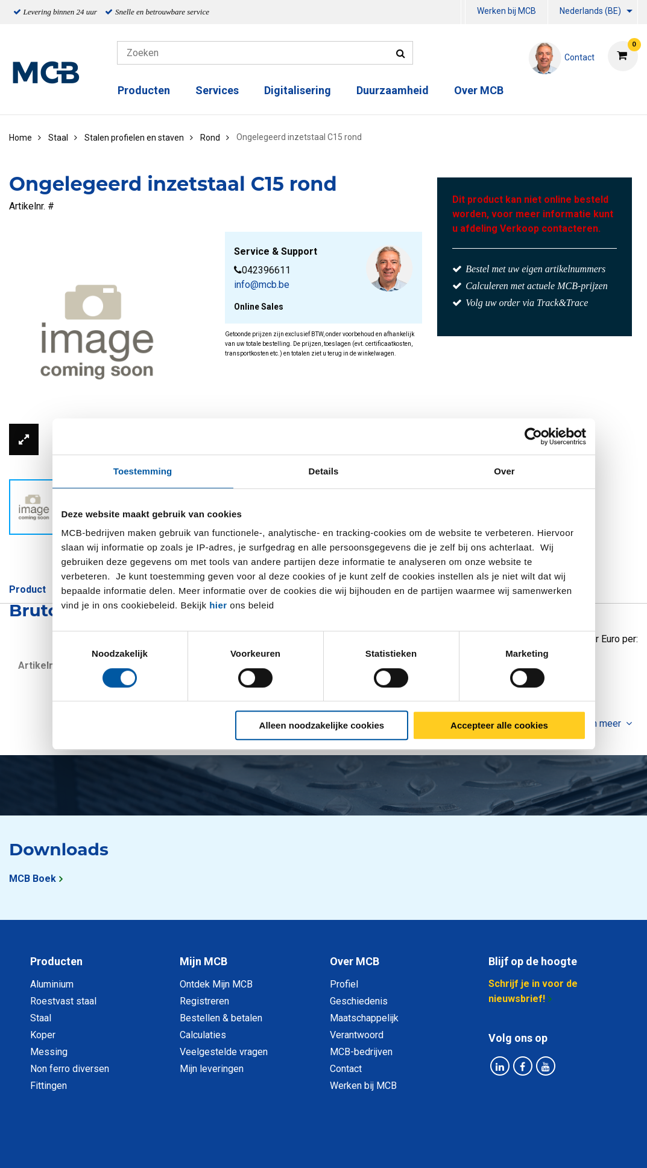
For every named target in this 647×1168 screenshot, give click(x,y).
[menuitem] (463, 12)
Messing (49, 1052)
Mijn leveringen (212, 1068)
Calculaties (203, 1035)
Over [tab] (504, 471)
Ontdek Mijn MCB (216, 984)
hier (218, 605)
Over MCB (478, 90)
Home (20, 137)
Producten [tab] (56, 961)
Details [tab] (324, 471)
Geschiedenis (359, 1001)
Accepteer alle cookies (499, 725)
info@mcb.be (261, 284)
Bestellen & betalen (221, 1018)
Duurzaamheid (392, 90)
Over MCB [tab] (354, 961)
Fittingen (48, 1085)
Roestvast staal (63, 1001)
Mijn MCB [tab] (203, 961)
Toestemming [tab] (142, 471)
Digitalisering (297, 90)
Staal (40, 1018)
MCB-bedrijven (361, 1052)
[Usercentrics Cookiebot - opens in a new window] (533, 436)
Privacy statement (194, 1145)
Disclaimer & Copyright (495, 1145)
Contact (346, 1068)
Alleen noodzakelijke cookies (322, 725)
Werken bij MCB (506, 11)
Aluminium (52, 984)
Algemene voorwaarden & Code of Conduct (339, 1145)
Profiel (344, 984)
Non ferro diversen (69, 1068)
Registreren (204, 1001)
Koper (42, 1035)
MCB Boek (32, 878)
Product (27, 589)
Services (217, 90)
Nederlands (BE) (590, 11)
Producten (144, 90)
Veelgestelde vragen (224, 1052)
